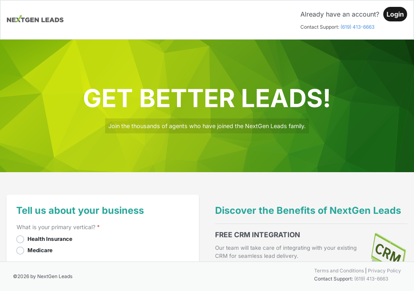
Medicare (40, 250)
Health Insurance (49, 239)
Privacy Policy (384, 271)
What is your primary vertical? (56, 227)
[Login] (395, 14)
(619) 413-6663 (357, 27)
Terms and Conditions (339, 271)
